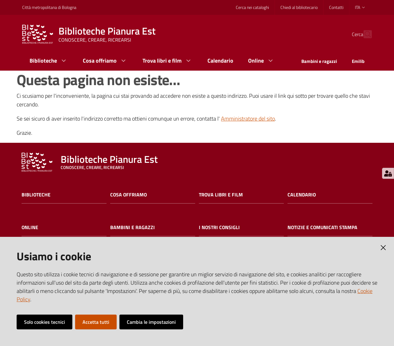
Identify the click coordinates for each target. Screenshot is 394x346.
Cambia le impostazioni (151, 322)
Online (30, 227)
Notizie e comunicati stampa (322, 227)
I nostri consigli (219, 227)
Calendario (301, 194)
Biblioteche (36, 194)
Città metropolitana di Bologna (49, 7)
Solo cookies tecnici (44, 322)
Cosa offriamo (128, 194)
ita (360, 7)
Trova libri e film (221, 194)
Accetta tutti (95, 322)
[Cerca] (364, 34)
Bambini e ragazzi (132, 227)
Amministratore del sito (248, 118)
